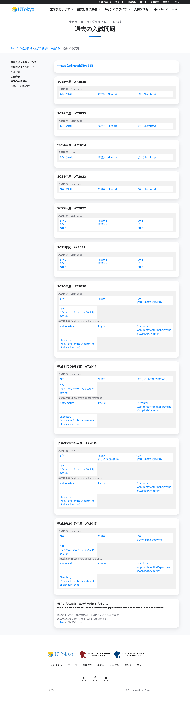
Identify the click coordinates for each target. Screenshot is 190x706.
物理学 (108, 94)
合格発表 (15, 76)
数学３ (63, 228)
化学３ (140, 228)
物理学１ (103, 220)
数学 (67, 94)
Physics (102, 326)
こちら (60, 622)
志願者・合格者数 (20, 86)
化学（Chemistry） (147, 94)
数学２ (63, 224)
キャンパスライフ (115, 9)
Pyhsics (102, 483)
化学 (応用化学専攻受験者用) (152, 379)
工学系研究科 (41, 48)
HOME (175, 9)
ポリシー (52, 690)
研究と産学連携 (87, 9)
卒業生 (166, 2)
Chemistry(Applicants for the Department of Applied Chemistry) (154, 329)
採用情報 (132, 2)
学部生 (143, 2)
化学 (147, 157)
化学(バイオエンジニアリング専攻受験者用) (77, 312)
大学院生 (155, 2)
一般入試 (55, 48)
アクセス (119, 2)
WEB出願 (15, 71)
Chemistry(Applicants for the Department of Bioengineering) (77, 343)
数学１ (63, 220)
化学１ (140, 220)
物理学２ (103, 224)
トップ (14, 48)
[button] (167, 9)
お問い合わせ (105, 2)
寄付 (177, 2)
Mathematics (67, 326)
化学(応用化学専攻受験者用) (149, 300)
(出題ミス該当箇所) (108, 459)
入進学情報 (141, 9)
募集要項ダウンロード (22, 67)
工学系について (60, 9)
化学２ (140, 224)
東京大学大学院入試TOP (24, 62)
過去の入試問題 (19, 81)
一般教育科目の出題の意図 (75, 66)
